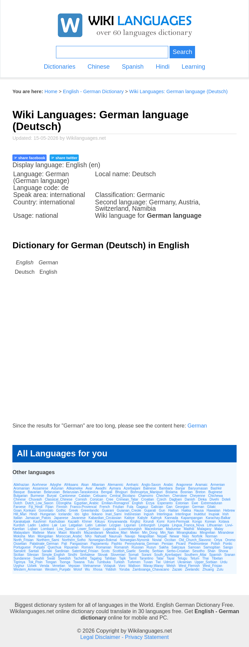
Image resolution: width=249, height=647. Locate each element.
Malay (219, 529)
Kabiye (129, 518)
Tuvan (147, 562)
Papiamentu (99, 543)
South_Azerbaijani (167, 555)
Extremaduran (211, 503)
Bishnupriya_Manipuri (146, 492)
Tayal (170, 558)
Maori (62, 532)
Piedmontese (198, 543)
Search (182, 51)
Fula (130, 507)
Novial (157, 540)
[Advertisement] (124, 355)
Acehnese (39, 485)
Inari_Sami (114, 514)
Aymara (115, 488)
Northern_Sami (48, 540)
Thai (205, 558)
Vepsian (74, 566)
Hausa (199, 510)
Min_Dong (150, 532)
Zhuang (208, 569)
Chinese (98, 66)
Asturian (57, 488)
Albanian (98, 485)
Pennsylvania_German (142, 543)
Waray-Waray (153, 566)
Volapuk (110, 566)
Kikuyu (100, 521)
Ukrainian (185, 562)
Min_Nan (167, 532)
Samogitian (211, 547)
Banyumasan (197, 488)
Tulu (90, 562)
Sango (228, 547)
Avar (88, 488)
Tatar (160, 558)
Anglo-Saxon (151, 485)
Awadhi (101, 488)
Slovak (103, 555)
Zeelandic (192, 569)
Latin (89, 525)
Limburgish (147, 525)
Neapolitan (146, 536)
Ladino (44, 525)
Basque (19, 492)
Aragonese (184, 485)
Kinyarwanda (117, 521)
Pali (64, 543)
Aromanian (21, 488)
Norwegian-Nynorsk (134, 540)
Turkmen (133, 562)
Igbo (85, 514)
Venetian (58, 566)
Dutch (17, 503)
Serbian (158, 551)
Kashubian (57, 521)
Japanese (61, 518)
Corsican (96, 499)
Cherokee (179, 496)
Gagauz (142, 507)
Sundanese (21, 558)
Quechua (54, 547)
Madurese (173, 529)
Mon (31, 536)
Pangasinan (79, 543)
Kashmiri (39, 521)
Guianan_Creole (129, 510)
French (105, 507)
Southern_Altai (195, 555)
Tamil (132, 558)
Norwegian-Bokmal (102, 540)
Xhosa (97, 569)
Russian (137, 547)
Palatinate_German (43, 543)
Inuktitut (200, 514)
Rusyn (151, 547)
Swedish (64, 558)
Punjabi (39, 547)
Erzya (150, 503)
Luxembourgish (130, 529)
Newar (174, 536)
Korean (210, 521)
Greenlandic (90, 510)
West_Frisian (212, 566)
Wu (87, 569)
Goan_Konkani (24, 510)
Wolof (77, 569)
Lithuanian (214, 525)
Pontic (227, 543)
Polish (215, 543)
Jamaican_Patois (38, 518)
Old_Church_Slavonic (195, 540)
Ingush (149, 514)
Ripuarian (71, 547)
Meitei (134, 532)
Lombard (47, 529)
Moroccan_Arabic (69, 536)
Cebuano (100, 496)
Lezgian (115, 525)
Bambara (166, 488)
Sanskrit (19, 551)
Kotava (224, 521)
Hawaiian (213, 510)
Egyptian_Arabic (86, 503)
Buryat (52, 496)
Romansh (121, 547)
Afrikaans (71, 485)
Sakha (163, 547)
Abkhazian (21, 485)
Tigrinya (19, 562)
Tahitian (110, 558)
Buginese (215, 492)
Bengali (106, 492)
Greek (73, 510)
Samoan (194, 547)
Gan (169, 507)
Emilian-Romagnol (115, 503)
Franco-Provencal (83, 507)
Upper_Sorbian (206, 562)
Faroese (19, 507)
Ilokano (97, 514)
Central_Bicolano (122, 496)
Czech (161, 499)
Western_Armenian (27, 569)
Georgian (182, 507)
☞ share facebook (29, 158)
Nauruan (115, 536)
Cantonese (68, 496)
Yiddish (110, 569)
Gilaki (211, 507)
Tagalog (96, 558)
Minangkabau (187, 532)
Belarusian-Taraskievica (80, 492)
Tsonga (64, 562)
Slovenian (118, 555)
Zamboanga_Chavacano (150, 569)
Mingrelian (207, 532)
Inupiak (213, 514)
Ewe (195, 503)
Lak (54, 525)
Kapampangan (192, 518)
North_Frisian (23, 540)
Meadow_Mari (116, 532)
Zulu (220, 569)
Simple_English (53, 555)
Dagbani (175, 499)
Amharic (132, 485)
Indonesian (132, 514)
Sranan (229, 555)
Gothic (61, 510)
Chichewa (215, 496)
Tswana (78, 562)
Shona (223, 551)
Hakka (186, 510)
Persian (167, 543)
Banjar (180, 488)
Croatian (147, 499)
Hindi (163, 66)
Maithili (189, 529)
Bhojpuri (121, 492)
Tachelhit (80, 558)
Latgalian (75, 525)
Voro (121, 566)
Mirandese (226, 532)
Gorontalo (46, 510)
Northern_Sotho (74, 540)
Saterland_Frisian (85, 551)
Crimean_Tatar (127, 499)
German (197, 426)
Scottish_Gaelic (124, 551)
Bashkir (216, 488)
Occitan (170, 540)
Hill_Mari (19, 514)
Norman (211, 536)
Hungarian (47, 514)
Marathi (75, 532)
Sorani (146, 555)
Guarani (108, 510)
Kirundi (148, 521)
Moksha (19, 536)
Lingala (163, 525)
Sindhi (72, 555)
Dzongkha (63, 503)
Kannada (171, 518)
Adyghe (55, 485)
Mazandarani (93, 532)
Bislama (172, 492)
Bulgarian (20, 496)
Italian (17, 518)
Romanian (103, 547)
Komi (161, 521)
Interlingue (183, 514)
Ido (77, 514)
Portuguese (21, 547)
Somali (133, 555)
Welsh (171, 566)
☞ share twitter (64, 158)
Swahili (39, 558)
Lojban (33, 529)
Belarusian (52, 492)
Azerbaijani (132, 488)
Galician (157, 507)
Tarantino (146, 558)
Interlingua (165, 514)
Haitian (173, 510)
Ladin (32, 525)
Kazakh (73, 521)
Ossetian (19, 543)
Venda (44, 566)
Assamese (40, 488)
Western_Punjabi (57, 569)
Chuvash (35, 499)
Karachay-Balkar (218, 518)
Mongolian (45, 536)
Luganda (109, 529)
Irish (226, 514)
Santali (33, 551)
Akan (85, 485)
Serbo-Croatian (178, 551)
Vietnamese (92, 566)
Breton (200, 492)
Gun (162, 510)
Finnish (61, 507)
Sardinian (62, 551)
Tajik (122, 558)
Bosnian (186, 492)
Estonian (182, 503)
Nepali (162, 536)
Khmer (87, 521)
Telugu (182, 558)
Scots (105, 551)
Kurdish (19, 525)
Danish (190, 499)
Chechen (163, 496)
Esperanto (165, 503)
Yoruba (124, 569)
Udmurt (169, 562)
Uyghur (18, 566)
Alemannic (115, 485)
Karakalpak (21, 521)
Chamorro (145, 496)
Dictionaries (59, 66)
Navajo (130, 536)
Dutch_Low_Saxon (39, 503)
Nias (185, 536)
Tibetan (217, 558)
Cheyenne (197, 496)
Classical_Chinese (58, 499)
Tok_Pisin (35, 562)
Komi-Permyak (178, 521)
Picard (180, 543)
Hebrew (229, 510)
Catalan (84, 496)
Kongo (197, 521)
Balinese (149, 488)
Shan (211, 551)
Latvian (101, 525)
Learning (193, 66)
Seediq (144, 551)
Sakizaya (178, 547)
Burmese (37, 496)
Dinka (202, 499)
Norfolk (197, 536)
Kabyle (142, 518)
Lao (63, 525)
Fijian (50, 507)
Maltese (38, 532)
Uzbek (32, 566)
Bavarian (34, 492)
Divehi (214, 499)
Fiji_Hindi (36, 507)
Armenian (217, 485)
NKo (88, 536)
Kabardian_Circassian (104, 518)
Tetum (194, 558)
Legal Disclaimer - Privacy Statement (124, 637)
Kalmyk (156, 518)
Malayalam (21, 532)
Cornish (81, 499)
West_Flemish (189, 566)
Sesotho (198, 551)
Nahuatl (100, 536)
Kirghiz (135, 521)
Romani (87, 547)
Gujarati (150, 510)
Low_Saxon (65, 529)
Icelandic (64, 514)
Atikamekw (74, 488)
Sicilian (18, 555)
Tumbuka (104, 562)
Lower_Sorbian (88, 529)
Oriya (218, 540)
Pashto (117, 543)
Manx (51, 532)
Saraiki (47, 551)
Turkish (119, 562)
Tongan (51, 562)
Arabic (168, 485)
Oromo (230, 540)
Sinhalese (87, 555)
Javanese (78, 518)
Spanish (132, 66)
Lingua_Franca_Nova (188, 525)
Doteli (226, 499)
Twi (158, 562)
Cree (109, 499)
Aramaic (201, 485)
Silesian (33, 555)
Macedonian (154, 529)
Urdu (224, 562)
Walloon (134, 566)
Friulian (118, 507)
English (137, 503)
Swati (51, 558)
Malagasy (204, 529)
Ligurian (130, 525)
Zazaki (177, 569)
